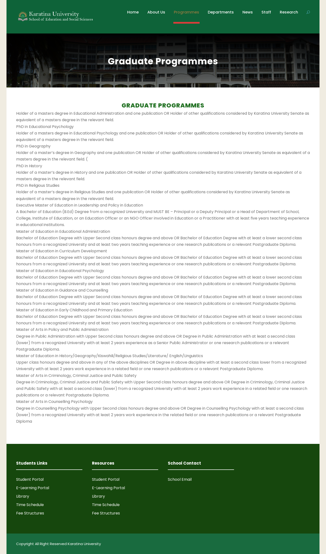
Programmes (186, 12)
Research (289, 12)
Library (22, 496)
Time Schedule (30, 504)
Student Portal (30, 479)
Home (133, 12)
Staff (266, 12)
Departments (221, 12)
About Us (156, 12)
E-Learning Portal (32, 488)
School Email (180, 479)
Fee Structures (30, 513)
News (247, 12)
